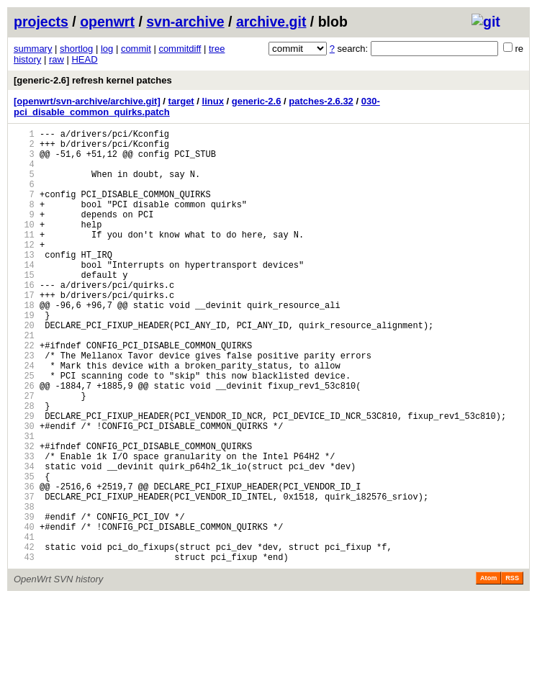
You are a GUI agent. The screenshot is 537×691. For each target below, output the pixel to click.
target (181, 101)
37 (24, 576)
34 (24, 539)
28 (24, 466)
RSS (512, 670)
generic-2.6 (256, 101)
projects (41, 22)
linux (213, 101)
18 (24, 344)
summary (33, 48)
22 (24, 393)
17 (24, 331)
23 (24, 405)
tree (217, 48)
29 (24, 478)
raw (56, 59)
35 (24, 552)
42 (24, 637)
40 (24, 613)
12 (24, 270)
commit (136, 48)
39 (24, 601)
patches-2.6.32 (321, 101)
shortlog (76, 48)
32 (24, 515)
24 (24, 417)
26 (24, 441)
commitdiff (179, 48)
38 (24, 588)
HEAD (84, 59)
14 (24, 295)
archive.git (271, 22)
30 (24, 490)
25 (24, 429)
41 (24, 625)
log (107, 48)
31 (24, 503)
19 (24, 356)
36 (24, 564)
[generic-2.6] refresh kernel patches (93, 80)
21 (24, 380)
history (27, 59)
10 (24, 246)
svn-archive (185, 22)
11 (24, 258)
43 (24, 649)
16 (24, 319)
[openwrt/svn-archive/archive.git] (87, 101)
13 (24, 282)
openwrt (107, 22)
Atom (488, 670)
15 (24, 307)
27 (24, 454)
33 (24, 527)
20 (24, 368)
